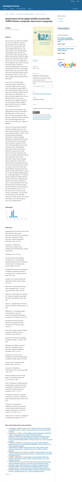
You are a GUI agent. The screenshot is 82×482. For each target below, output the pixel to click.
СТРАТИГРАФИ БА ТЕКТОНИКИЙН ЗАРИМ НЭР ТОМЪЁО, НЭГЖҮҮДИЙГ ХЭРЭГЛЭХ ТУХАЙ (28, 457)
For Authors (60, 21)
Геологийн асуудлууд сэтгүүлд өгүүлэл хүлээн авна (65, 39)
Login (77, 1)
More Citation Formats (39, 86)
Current (5, 8)
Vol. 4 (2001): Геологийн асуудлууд (25, 14)
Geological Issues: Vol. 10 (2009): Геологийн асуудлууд (34, 468)
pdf (36, 60)
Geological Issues (11, 6)
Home (6, 14)
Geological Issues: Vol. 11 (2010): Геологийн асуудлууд (29, 471)
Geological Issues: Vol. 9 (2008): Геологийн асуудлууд (27, 434)
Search (75, 8)
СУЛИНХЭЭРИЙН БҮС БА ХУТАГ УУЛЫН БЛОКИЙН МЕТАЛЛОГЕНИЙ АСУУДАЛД (30, 453)
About (30, 8)
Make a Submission (64, 28)
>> (9, 474)
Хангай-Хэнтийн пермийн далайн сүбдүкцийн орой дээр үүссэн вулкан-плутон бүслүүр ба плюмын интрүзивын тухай (29, 463)
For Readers (60, 18)
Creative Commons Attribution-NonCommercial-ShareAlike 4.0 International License (42, 117)
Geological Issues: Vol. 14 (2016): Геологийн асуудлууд (34, 465)
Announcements (21, 8)
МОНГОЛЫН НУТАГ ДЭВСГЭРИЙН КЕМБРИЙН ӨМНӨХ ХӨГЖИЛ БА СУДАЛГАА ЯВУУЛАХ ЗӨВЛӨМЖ (28, 443)
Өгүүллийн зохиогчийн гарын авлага (65, 49)
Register (73, 1)
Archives (12, 8)
